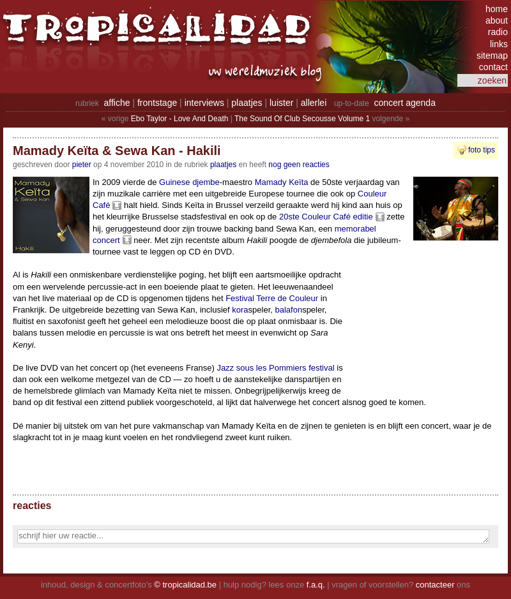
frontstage (157, 103)
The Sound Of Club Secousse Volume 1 (302, 118)
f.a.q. (316, 584)
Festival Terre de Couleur (271, 298)
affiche (117, 103)
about (496, 20)
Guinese (174, 182)
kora (240, 309)
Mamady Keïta (282, 182)
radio (498, 32)
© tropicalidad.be (185, 584)
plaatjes (246, 103)
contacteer (435, 584)
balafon (288, 309)
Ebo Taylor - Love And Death (180, 118)
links (499, 44)
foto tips (481, 149)
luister (281, 103)
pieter (81, 164)
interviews (204, 103)
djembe (206, 182)
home (496, 9)
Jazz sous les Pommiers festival (275, 368)
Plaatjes (223, 164)
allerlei (313, 103)
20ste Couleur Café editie (326, 216)
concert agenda (405, 103)
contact (493, 67)
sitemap (492, 55)
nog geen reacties (298, 164)
